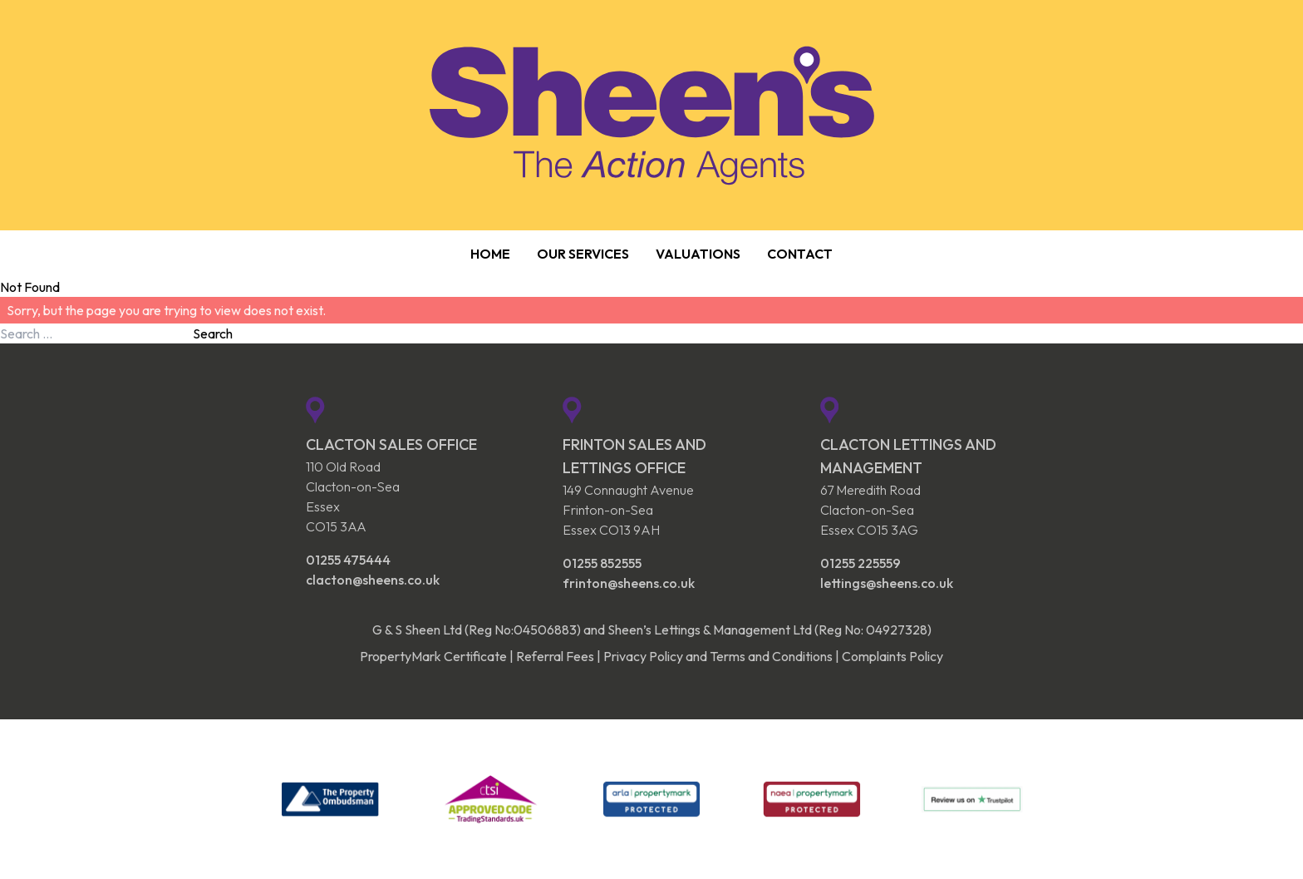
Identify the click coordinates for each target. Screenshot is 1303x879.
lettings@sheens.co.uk (886, 583)
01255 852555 (602, 563)
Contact (800, 253)
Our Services (583, 253)
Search (213, 333)
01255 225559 (860, 563)
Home (490, 253)
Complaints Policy (892, 656)
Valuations (698, 253)
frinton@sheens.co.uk (629, 583)
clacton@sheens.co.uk (373, 579)
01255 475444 (348, 559)
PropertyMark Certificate (433, 656)
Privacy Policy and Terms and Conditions (718, 656)
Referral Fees (555, 656)
